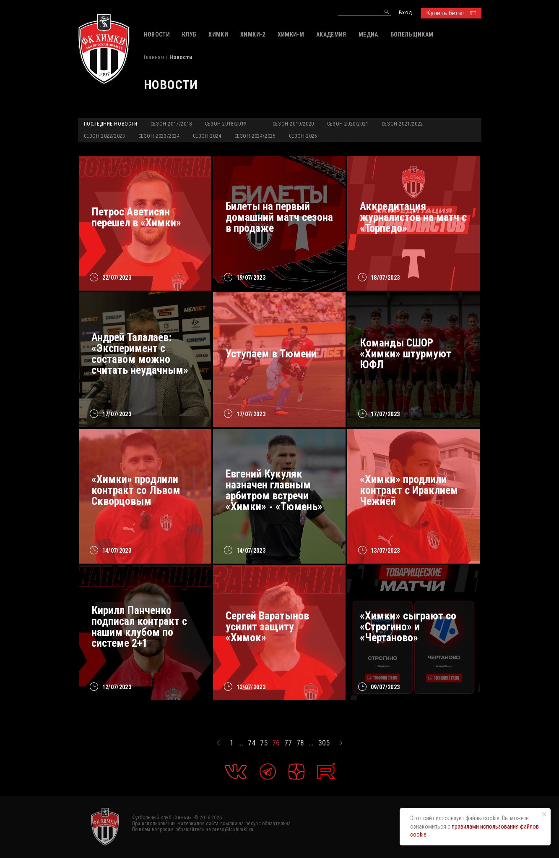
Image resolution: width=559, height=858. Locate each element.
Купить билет (451, 13)
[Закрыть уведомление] (544, 814)
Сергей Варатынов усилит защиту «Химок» (267, 626)
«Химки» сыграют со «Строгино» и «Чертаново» (408, 626)
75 (264, 743)
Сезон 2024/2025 (255, 136)
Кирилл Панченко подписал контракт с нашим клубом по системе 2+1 (139, 626)
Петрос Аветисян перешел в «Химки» (136, 217)
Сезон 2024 (207, 136)
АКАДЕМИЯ (331, 34)
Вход (405, 13)
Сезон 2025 (303, 136)
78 (300, 743)
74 (251, 743)
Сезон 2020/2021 (348, 124)
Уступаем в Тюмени (271, 353)
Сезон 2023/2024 (159, 136)
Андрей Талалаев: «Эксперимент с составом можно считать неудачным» (139, 353)
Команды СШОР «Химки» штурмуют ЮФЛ (405, 353)
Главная (154, 57)
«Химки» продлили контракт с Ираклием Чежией (409, 490)
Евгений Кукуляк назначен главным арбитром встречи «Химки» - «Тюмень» (274, 490)
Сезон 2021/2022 (402, 124)
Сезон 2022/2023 (104, 136)
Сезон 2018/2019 (226, 124)
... (240, 743)
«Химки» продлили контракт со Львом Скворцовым (135, 490)
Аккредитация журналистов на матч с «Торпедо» (413, 217)
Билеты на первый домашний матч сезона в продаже (279, 217)
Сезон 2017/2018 (171, 124)
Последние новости (111, 124)
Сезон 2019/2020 (293, 124)
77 (288, 743)
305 (324, 743)
